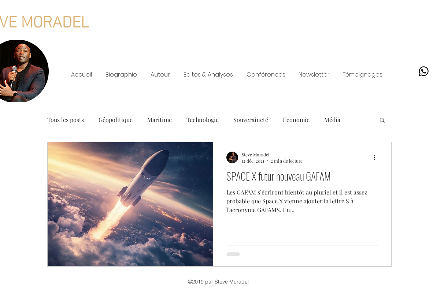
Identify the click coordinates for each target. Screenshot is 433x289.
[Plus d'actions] (377, 157)
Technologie (202, 119)
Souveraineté (250, 119)
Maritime (159, 119)
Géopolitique (116, 119)
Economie (296, 119)
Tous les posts (65, 119)
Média (332, 119)
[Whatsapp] (424, 71)
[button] (382, 121)
